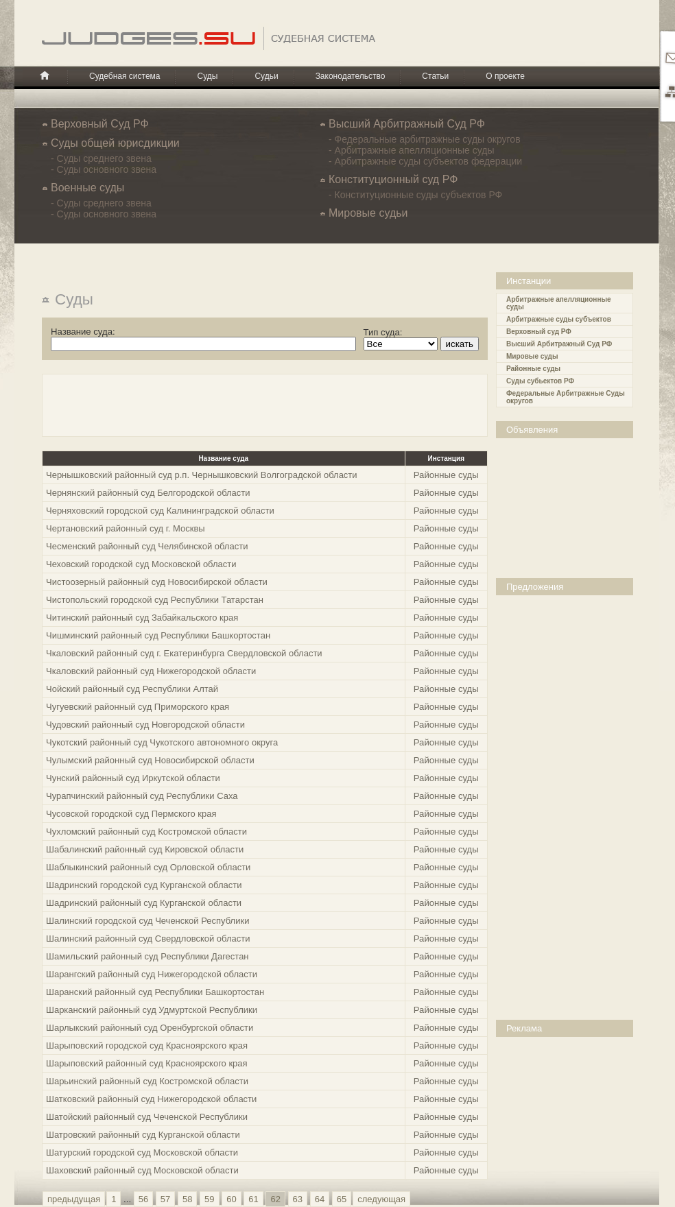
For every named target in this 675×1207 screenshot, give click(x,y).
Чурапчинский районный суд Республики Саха (141, 796)
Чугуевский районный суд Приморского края (137, 707)
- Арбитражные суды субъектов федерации (425, 161)
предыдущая (73, 1199)
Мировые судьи (368, 213)
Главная (45, 75)
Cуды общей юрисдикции (115, 143)
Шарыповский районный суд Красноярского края (147, 1063)
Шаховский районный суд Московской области (142, 1170)
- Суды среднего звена (101, 158)
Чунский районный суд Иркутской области (133, 778)
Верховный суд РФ (538, 331)
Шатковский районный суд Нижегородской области (151, 1099)
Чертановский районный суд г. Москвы (125, 528)
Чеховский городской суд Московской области (141, 564)
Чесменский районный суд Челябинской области (147, 546)
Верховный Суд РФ (100, 124)
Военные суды (87, 187)
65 (341, 1199)
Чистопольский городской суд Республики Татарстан (154, 600)
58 (187, 1199)
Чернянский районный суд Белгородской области (148, 493)
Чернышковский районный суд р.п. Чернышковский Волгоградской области (201, 475)
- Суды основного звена (103, 169)
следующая (381, 1199)
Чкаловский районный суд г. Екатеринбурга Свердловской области (184, 653)
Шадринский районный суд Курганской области (143, 903)
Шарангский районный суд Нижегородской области (151, 974)
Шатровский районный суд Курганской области (143, 1135)
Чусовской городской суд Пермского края (131, 814)
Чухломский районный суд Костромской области (146, 831)
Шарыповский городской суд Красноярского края (147, 1045)
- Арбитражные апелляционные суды (412, 150)
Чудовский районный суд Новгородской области (145, 724)
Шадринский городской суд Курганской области (143, 885)
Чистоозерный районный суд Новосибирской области (157, 582)
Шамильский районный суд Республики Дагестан (147, 956)
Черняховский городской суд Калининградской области (160, 510)
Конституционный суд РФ (393, 179)
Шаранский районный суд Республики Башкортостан (155, 992)
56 (143, 1199)
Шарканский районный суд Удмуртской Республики (151, 1010)
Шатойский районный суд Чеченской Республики (147, 1117)
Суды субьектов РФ (540, 381)
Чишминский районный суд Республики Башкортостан (158, 635)
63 (298, 1199)
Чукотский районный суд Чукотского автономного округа (162, 742)
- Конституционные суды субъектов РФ (415, 194)
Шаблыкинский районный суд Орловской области (148, 867)
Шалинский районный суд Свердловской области (148, 938)
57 (165, 1199)
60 (231, 1199)
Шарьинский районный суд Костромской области (147, 1081)
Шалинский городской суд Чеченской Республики (147, 921)
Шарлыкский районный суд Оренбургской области (149, 1028)
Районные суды (533, 368)
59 (209, 1199)
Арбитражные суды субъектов (558, 319)
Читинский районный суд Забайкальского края (142, 617)
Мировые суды (532, 356)
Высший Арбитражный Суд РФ (407, 124)
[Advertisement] (568, 506)
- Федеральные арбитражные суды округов (425, 139)
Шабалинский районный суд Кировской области (145, 849)
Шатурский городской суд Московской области (142, 1152)
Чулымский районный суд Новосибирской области (150, 760)
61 (253, 1199)
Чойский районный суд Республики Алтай (132, 689)
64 (319, 1199)
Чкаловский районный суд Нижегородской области (151, 671)
